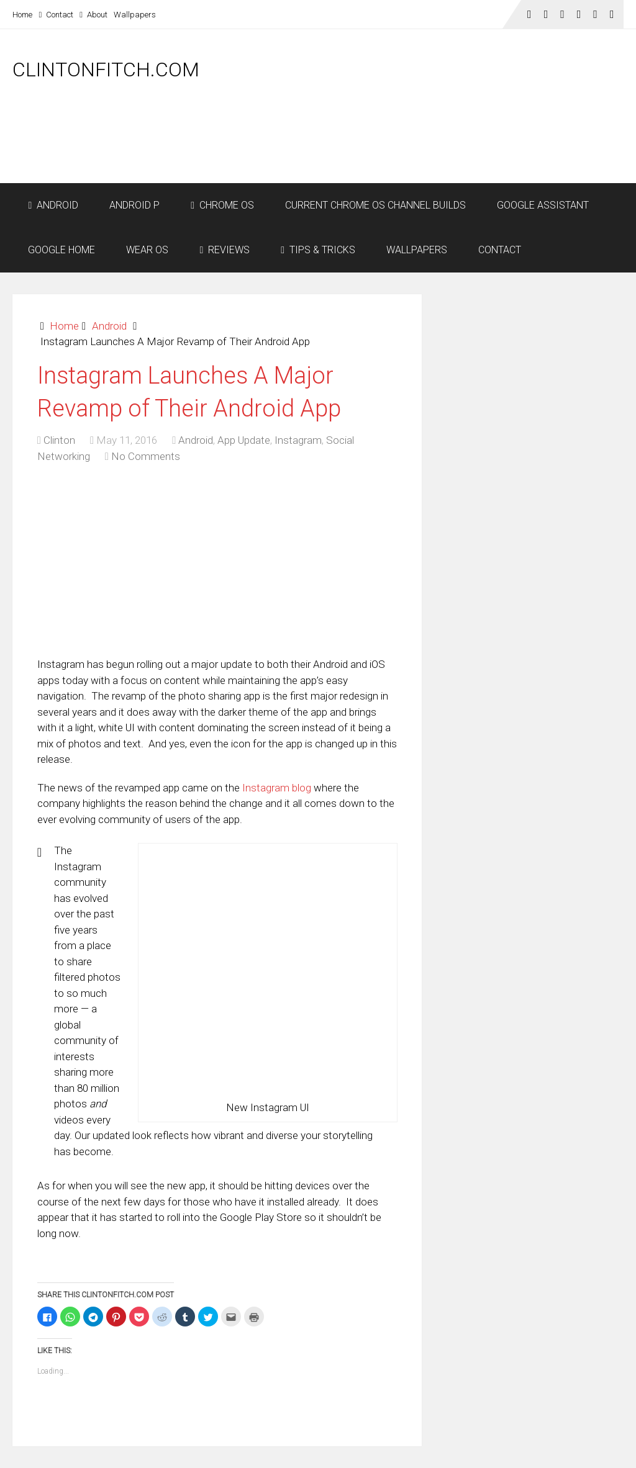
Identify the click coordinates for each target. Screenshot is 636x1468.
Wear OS (147, 250)
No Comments (145, 456)
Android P (134, 205)
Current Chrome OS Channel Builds (375, 205)
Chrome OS (222, 205)
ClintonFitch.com (105, 69)
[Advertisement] (397, 150)
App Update (243, 440)
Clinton (59, 440)
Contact (56, 14)
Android (53, 205)
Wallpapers (135, 14)
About (93, 14)
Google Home (61, 250)
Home (22, 14)
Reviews (224, 250)
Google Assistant (543, 205)
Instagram (298, 440)
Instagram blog (276, 787)
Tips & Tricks (318, 250)
